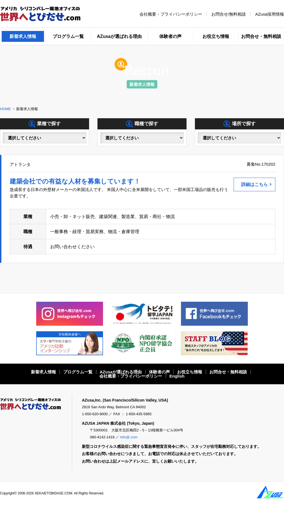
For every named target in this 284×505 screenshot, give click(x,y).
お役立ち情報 (215, 36)
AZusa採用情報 (269, 13)
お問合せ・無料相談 (261, 36)
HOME (5, 109)
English (177, 376)
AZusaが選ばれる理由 (119, 36)
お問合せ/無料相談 (228, 13)
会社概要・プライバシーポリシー (170, 13)
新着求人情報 (22, 36)
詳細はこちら (254, 184)
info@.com (128, 437)
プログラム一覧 (68, 36)
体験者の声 (170, 36)
